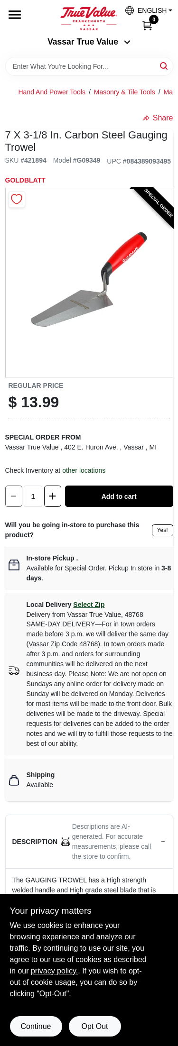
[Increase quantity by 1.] (52, 496)
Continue (35, 1026)
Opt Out (94, 1026)
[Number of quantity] (33, 496)
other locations (83, 470)
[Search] (164, 65)
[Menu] (15, 15)
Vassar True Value (89, 41)
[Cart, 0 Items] (147, 25)
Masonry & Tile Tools (124, 92)
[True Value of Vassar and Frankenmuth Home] (88, 18)
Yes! (162, 530)
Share (158, 118)
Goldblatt (25, 180)
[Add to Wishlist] (17, 199)
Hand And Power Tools (52, 92)
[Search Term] (89, 66)
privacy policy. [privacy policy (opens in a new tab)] (54, 971)
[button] (145, 10)
